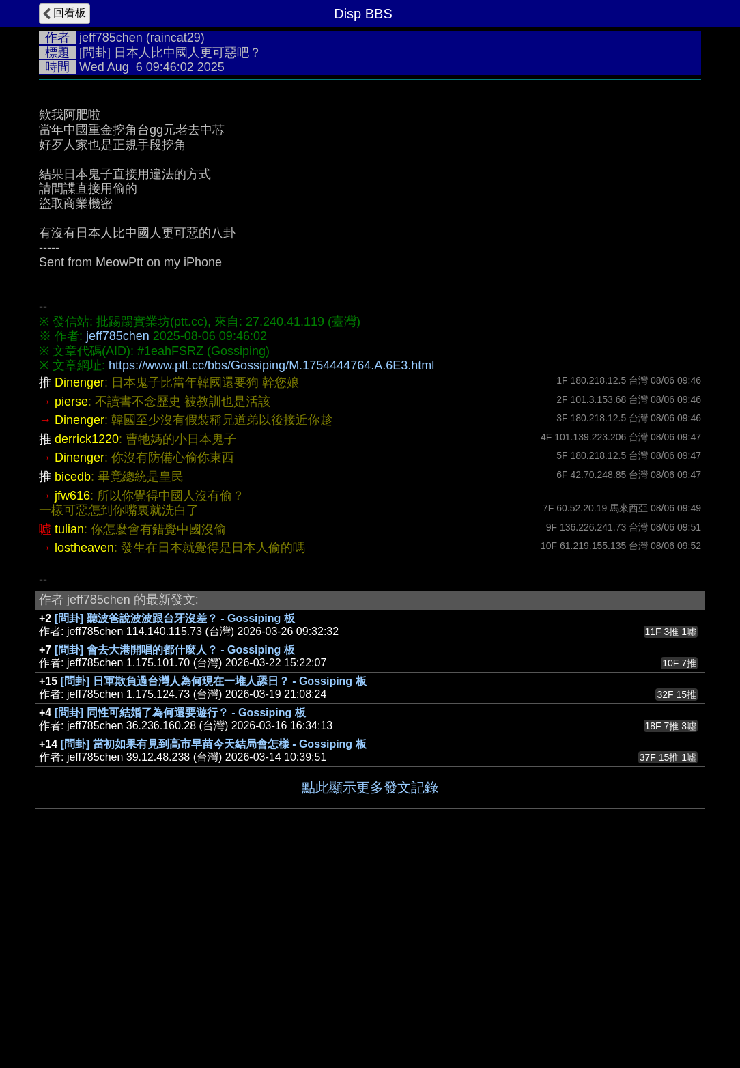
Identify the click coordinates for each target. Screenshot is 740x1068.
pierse (71, 606)
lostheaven (84, 752)
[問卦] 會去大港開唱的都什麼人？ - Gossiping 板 (175, 854)
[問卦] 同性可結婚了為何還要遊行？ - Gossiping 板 (180, 917)
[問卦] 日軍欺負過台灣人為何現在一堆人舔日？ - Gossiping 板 (214, 886)
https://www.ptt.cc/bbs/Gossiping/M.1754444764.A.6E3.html (271, 570)
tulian (69, 734)
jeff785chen (111, 37)
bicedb (73, 681)
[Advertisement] (370, 189)
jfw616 (72, 700)
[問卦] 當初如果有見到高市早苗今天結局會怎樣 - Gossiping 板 (214, 949)
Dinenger (79, 587)
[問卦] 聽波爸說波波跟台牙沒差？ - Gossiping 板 (175, 823)
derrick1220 (87, 644)
